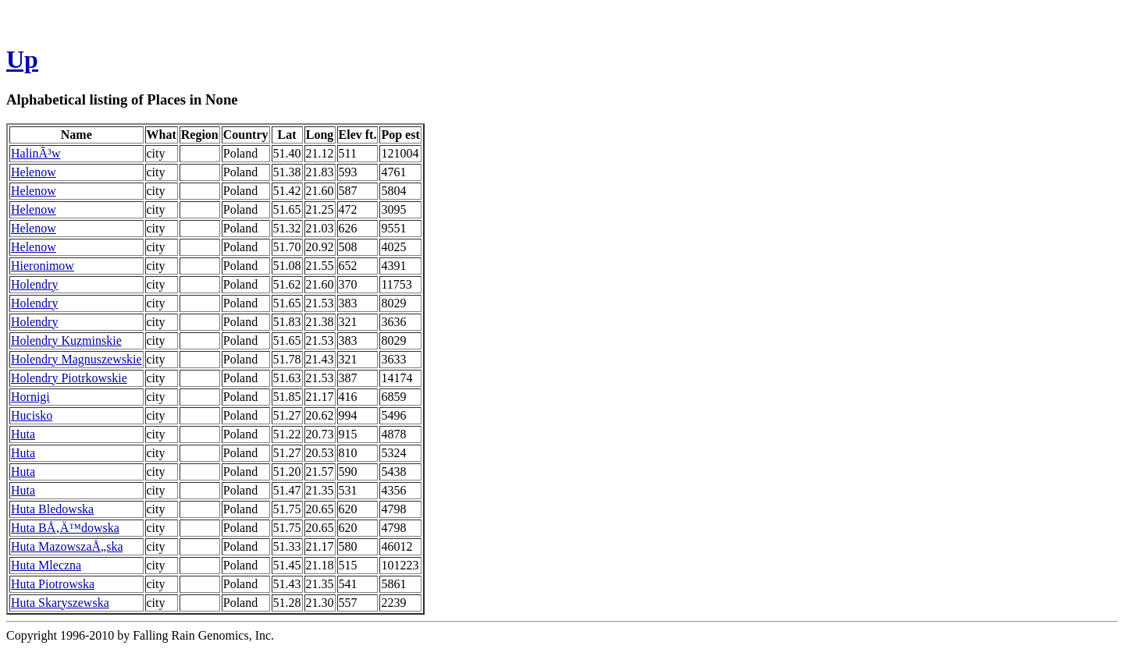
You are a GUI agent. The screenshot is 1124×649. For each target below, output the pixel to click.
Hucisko (31, 415)
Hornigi (30, 396)
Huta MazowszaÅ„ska (67, 546)
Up (22, 59)
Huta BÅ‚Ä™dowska (65, 527)
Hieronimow (42, 265)
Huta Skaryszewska (60, 602)
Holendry (34, 284)
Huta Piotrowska (52, 583)
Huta (23, 434)
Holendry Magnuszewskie (76, 359)
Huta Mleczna (46, 565)
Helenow (33, 172)
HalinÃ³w (35, 153)
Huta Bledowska (52, 509)
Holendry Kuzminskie (66, 340)
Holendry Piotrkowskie (69, 378)
